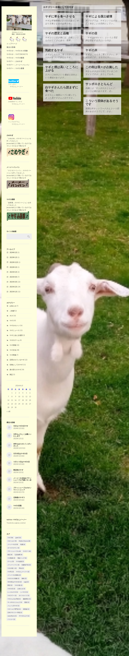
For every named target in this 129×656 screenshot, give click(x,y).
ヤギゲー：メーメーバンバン (18, 65)
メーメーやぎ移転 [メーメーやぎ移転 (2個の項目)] (14, 575)
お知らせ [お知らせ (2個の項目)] (21, 588)
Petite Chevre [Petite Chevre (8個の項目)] (24, 541)
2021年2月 (13, 286)
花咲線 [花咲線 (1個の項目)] (26, 609)
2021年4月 (13, 277)
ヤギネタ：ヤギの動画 (15, 57)
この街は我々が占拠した (101, 67)
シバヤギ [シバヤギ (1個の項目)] (24, 592)
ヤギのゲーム (14, 340)
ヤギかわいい (14, 325)
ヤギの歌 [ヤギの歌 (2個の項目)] (18, 585)
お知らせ (13, 306)
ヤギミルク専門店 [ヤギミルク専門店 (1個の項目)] (14, 609)
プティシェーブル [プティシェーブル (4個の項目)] (14, 551)
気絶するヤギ (54, 50)
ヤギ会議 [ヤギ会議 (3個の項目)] (20, 561)
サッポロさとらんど (99, 84)
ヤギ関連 (13, 355)
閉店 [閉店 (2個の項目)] (10, 585)
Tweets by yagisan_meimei (16, 523)
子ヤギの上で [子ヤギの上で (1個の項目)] (24, 615)
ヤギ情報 (13, 345)
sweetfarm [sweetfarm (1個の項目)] (12, 615)
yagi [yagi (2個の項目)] (26, 581)
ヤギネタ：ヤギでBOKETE (17, 54)
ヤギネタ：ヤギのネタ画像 (17, 50)
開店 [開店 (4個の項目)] (10, 554)
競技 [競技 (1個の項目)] (26, 602)
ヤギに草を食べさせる (60, 16)
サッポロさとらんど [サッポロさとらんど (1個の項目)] (15, 602)
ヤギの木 (91, 50)
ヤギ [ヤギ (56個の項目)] (10, 537)
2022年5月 (13, 267)
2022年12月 (14, 262)
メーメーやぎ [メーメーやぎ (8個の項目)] (13, 544)
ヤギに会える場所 (16, 335)
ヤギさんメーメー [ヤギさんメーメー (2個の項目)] (22, 571)
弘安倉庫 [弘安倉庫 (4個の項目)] (18, 554)
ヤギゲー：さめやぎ (14, 61)
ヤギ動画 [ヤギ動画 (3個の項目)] (11, 558)
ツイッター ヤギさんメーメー (15, 83)
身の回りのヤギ (15, 369)
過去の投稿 (11, 47)
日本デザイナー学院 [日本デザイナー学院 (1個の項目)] (15, 612)
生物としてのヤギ (16, 364)
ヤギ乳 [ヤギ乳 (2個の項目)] (11, 571)
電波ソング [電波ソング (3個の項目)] (22, 558)
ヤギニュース (14, 330)
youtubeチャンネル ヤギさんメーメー (16, 101)
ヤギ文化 (13, 350)
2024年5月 (13, 252)
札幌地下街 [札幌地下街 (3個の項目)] (26, 564)
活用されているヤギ (17, 359)
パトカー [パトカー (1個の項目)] (11, 619)
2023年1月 (13, 257)
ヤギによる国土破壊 (98, 16)
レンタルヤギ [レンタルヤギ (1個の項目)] (13, 592)
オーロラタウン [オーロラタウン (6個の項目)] (13, 547)
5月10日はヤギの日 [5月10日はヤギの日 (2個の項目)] (15, 581)
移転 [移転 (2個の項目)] (24, 578)
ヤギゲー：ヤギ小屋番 (15, 68)
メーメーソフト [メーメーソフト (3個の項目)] (13, 564)
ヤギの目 (91, 33)
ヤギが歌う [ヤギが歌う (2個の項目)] (12, 568)
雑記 (11, 374)
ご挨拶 (12, 311)
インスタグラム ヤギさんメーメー (16, 121)
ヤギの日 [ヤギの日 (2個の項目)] (11, 588)
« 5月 (8, 411)
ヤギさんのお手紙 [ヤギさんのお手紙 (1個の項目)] (14, 598)
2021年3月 (13, 282)
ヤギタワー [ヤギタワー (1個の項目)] (12, 595)
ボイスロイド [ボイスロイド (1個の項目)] (24, 595)
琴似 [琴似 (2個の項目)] (21, 568)
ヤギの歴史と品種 (57, 33)
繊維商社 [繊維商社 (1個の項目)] (27, 598)
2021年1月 (13, 291)
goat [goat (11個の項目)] (18, 537)
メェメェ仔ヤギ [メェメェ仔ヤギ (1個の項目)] (13, 605)
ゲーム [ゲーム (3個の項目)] (11, 561)
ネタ (11, 315)
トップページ (12, 43)
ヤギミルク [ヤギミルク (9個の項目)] (12, 541)
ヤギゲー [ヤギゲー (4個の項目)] (27, 551)
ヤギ (11, 320)
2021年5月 (13, 272)
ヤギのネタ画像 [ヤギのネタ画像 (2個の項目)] (13, 578)
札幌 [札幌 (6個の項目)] (22, 544)
